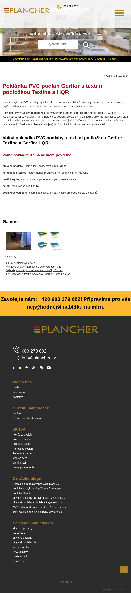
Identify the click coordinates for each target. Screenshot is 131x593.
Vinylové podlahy (22, 537)
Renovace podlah (23, 448)
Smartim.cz (121, 589)
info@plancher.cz (39, 357)
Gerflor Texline (96, 112)
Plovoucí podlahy (22, 528)
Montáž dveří (20, 457)
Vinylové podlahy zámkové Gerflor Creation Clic (33, 266)
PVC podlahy (20, 551)
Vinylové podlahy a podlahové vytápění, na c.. (39, 502)
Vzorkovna (19, 392)
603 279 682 (70, 6)
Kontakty (18, 396)
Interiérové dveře (22, 547)
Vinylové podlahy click (25, 542)
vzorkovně (84, 33)
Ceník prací (19, 462)
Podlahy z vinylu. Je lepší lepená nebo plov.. (38, 488)
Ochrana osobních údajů (27, 418)
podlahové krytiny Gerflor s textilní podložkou (58, 112)
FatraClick (18, 561)
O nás (16, 387)
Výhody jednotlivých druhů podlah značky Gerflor (34, 270)
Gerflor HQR (115, 112)
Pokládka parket (22, 443)
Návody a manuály (23, 467)
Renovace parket (22, 453)
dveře (58, 33)
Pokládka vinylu (22, 439)
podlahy (46, 33)
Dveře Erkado (20, 556)
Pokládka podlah (22, 434)
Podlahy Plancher (23, 493)
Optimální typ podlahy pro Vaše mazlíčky (36, 483)
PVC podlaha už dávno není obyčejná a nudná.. (40, 507)
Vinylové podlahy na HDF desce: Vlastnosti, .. (39, 497)
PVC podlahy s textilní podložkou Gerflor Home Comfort (38, 273)
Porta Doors (19, 533)
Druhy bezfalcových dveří (20, 263)
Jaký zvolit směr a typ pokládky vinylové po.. (38, 511)
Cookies (17, 413)
